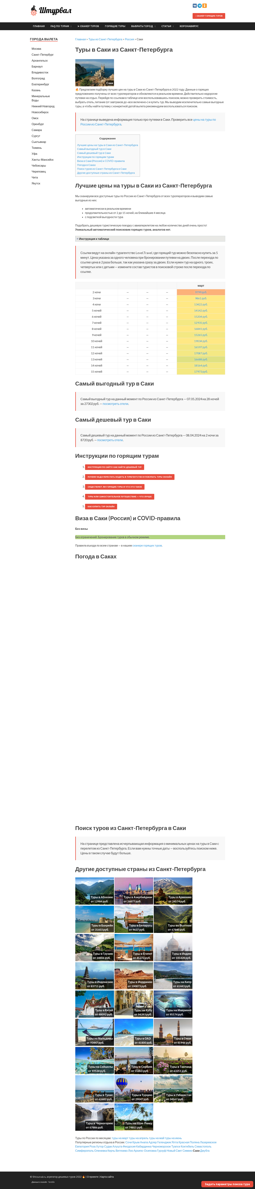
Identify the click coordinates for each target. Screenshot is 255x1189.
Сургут (36, 135)
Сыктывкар (39, 141)
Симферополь (84, 1150)
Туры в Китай (104, 1010)
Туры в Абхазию (102, 897)
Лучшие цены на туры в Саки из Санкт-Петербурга (107, 145)
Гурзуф (161, 1150)
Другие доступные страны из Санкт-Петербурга (106, 172)
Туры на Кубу (143, 1010)
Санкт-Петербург (43, 54)
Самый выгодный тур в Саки (94, 148)
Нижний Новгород (43, 106)
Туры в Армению (179, 897)
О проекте (92, 1176)
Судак (108, 1146)
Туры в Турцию (142, 1095)
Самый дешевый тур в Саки (94, 152)
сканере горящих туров (147, 545)
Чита (35, 177)
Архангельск (40, 60)
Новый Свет (174, 1150)
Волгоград (38, 78)
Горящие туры (115, 26)
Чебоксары (39, 165)
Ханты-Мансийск (43, 159)
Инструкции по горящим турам (95, 156)
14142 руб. (201, 310)
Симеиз (187, 1150)
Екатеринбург (40, 84)
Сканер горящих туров (208, 16)
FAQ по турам (60, 26)
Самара (37, 130)
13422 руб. (201, 304)
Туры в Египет (142, 953)
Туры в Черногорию (99, 1123)
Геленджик (164, 1142)
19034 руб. (201, 341)
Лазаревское (208, 1142)
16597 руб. (201, 347)
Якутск (36, 183)
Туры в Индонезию (100, 982)
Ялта (175, 1142)
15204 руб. (201, 316)
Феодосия (129, 1146)
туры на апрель (138, 1138)
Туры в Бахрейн (102, 925)
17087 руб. (201, 353)
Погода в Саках (86, 164)
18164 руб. (201, 365)
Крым (136, 1142)
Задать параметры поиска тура (227, 1184)
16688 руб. (201, 359)
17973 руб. (201, 371)
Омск (35, 118)
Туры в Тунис (104, 1095)
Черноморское (161, 1146)
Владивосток (40, 72)
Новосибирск (40, 112)
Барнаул (37, 66)
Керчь (111, 1150)
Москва (36, 48)
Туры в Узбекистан (179, 1095)
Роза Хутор (96, 1146)
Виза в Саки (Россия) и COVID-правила (101, 160)
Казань (36, 90)
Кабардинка (143, 1146)
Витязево (122, 1150)
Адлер (153, 1142)
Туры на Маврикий (178, 1010)
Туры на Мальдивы (100, 1038)
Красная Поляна (188, 1142)
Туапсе (175, 1146)
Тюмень (37, 147)
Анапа (144, 1142)
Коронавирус (189, 26)
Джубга (204, 1150)
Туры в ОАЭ (143, 1038)
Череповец (39, 171)
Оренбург (38, 124)
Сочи (128, 1142)
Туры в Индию (182, 953)
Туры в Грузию (103, 953)
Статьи (166, 26)
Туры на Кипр (182, 982)
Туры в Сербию (141, 1066)
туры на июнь (173, 1138)
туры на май (156, 1138)
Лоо (130, 1150)
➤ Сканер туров (88, 26)
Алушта (117, 1146)
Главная (39, 26)
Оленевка (100, 1150)
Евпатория (82, 1146)
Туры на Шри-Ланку (138, 1123)
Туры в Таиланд (180, 1066)
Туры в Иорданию (140, 982)
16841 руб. (201, 328)
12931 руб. (201, 322)
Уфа (34, 153)
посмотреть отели (115, 404)
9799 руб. (201, 292)
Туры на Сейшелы (100, 1066)
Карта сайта (107, 1176)
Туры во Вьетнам (180, 925)
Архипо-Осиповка (145, 1150)
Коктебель (187, 1146)
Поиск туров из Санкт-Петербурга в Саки (102, 168)
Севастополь (203, 1146)
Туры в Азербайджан (138, 897)
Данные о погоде (39, 1182)
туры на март (120, 1138)
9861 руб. (201, 298)
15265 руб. (201, 334)
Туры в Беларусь (140, 925)
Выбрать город (142, 26)
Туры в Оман (182, 1038)
